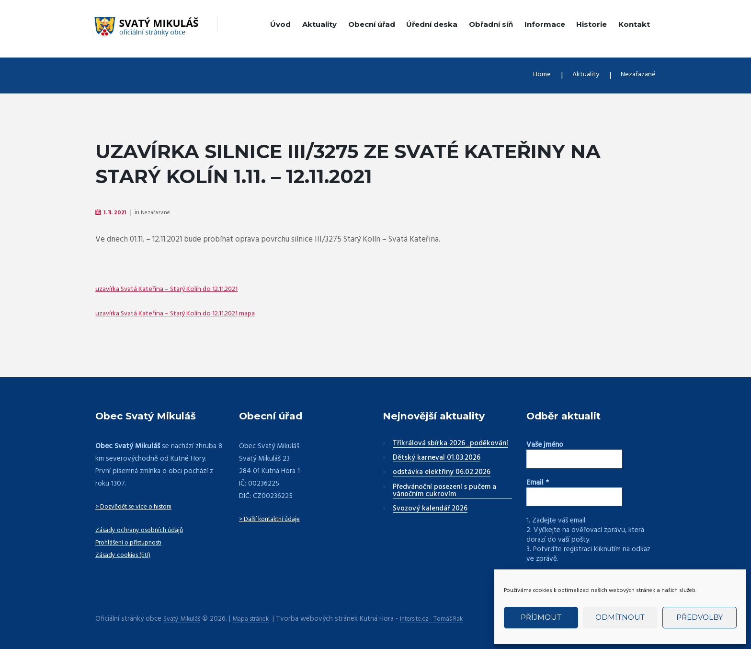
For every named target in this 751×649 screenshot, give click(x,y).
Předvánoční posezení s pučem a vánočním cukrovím (444, 491)
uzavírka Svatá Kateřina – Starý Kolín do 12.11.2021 (179, 289)
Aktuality (319, 24)
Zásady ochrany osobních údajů (144, 530)
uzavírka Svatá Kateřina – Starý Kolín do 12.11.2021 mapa (189, 313)
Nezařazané (635, 75)
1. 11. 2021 (119, 212)
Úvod (280, 24)
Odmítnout (620, 617)
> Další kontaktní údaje (273, 519)
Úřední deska (431, 24)
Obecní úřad (371, 24)
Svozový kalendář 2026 (430, 509)
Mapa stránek (258, 618)
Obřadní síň (491, 24)
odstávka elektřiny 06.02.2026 (441, 473)
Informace (544, 24)
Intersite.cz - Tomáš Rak (446, 618)
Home (530, 75)
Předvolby (699, 617)
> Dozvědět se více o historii (140, 507)
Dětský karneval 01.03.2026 (436, 459)
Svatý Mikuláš (184, 618)
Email (537, 483)
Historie (591, 24)
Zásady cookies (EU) (126, 555)
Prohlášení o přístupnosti (134, 543)
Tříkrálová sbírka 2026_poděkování (450, 444)
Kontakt (634, 24)
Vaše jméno (544, 445)
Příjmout (541, 617)
